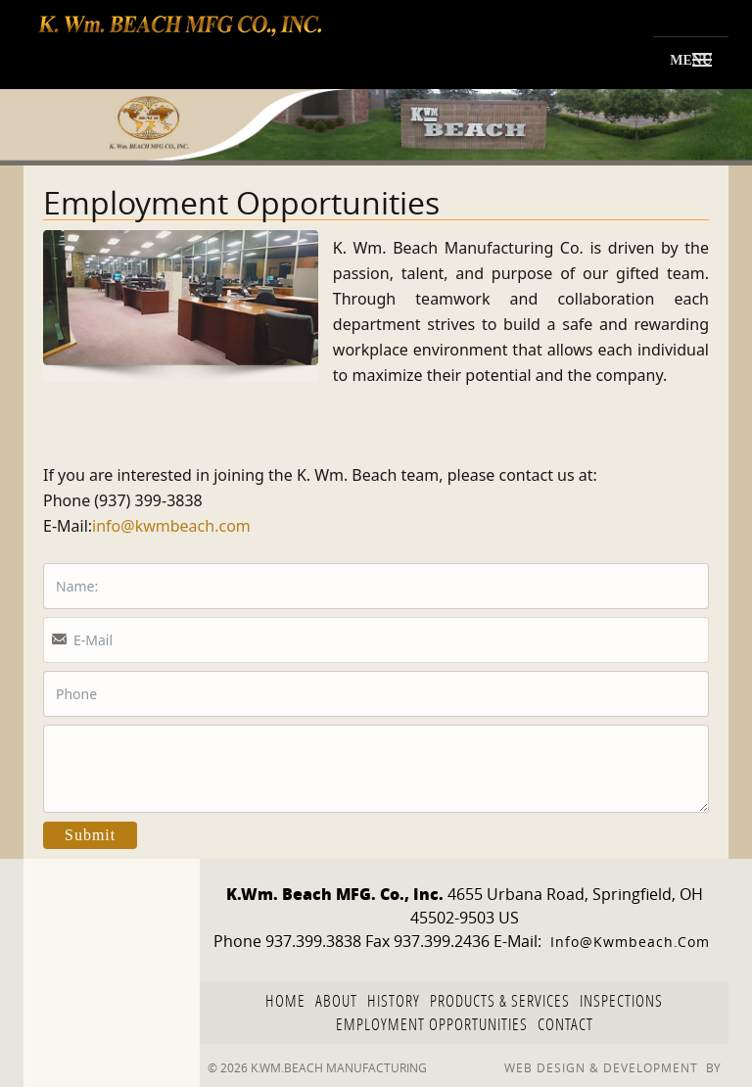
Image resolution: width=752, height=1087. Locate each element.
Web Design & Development (601, 1067)
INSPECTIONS (621, 1000)
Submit (90, 835)
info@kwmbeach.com (171, 526)
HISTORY (393, 1000)
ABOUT (336, 1000)
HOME (285, 1000)
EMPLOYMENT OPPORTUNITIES (432, 1024)
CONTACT (565, 1024)
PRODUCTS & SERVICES (500, 1000)
